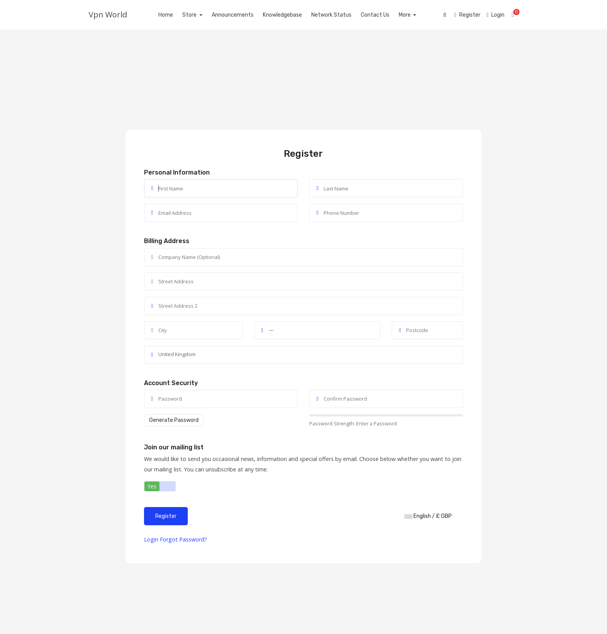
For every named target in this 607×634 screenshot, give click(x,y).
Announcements (241, 15)
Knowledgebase (290, 15)
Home (174, 15)
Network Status (340, 15)
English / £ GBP (428, 516)
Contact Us (383, 15)
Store (199, 15)
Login (151, 539)
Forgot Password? (183, 539)
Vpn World (108, 14)
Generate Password (174, 420)
